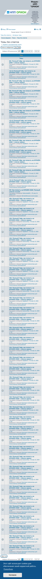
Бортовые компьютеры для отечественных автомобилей (23, 67)
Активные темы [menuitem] (17, 35)
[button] (19, 51)
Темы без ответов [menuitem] (6, 35)
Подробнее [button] (8, 569)
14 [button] (35, 51)
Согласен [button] (12, 575)
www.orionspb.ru (35, 23)
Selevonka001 (26, 193)
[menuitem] (3, 29)
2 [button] (24, 51)
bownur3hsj (26, 74)
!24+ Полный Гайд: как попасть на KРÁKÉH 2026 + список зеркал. (21, 219)
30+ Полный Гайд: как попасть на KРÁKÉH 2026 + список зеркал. (24, 161)
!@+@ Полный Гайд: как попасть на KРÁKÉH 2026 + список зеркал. (22, 71)
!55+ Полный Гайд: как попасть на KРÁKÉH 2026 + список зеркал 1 (21, 199)
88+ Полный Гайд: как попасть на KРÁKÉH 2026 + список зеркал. (24, 62)
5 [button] (31, 51)
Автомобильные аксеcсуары (30, 196)
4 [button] (29, 51)
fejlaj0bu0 (25, 64)
